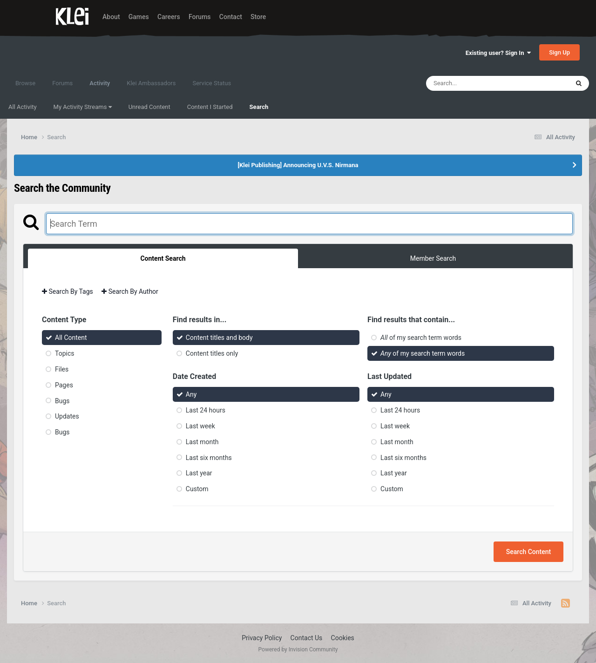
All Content (71, 337)
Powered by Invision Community (298, 649)
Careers (168, 16)
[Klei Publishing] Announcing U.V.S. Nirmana (297, 165)
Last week (200, 426)
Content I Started (210, 106)
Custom (197, 489)
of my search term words (420, 337)
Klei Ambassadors (151, 83)
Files (61, 369)
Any (191, 394)
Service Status (211, 83)
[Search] (474, 83)
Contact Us (307, 638)
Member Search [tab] (433, 258)
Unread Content (149, 106)
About (111, 16)
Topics (64, 353)
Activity (99, 87)
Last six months (209, 457)
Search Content (528, 551)
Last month (202, 442)
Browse (25, 83)
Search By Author (130, 291)
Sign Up (559, 52)
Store (258, 16)
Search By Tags (67, 291)
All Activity (22, 106)
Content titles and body (219, 337)
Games (139, 16)
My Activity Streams (83, 106)
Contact (230, 16)
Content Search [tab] (162, 258)
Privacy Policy (262, 638)
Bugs (62, 400)
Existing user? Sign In (498, 52)
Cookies (342, 638)
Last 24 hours (205, 410)
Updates (67, 416)
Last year (199, 473)
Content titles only (212, 353)
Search (259, 106)
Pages (64, 385)
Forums (200, 16)
